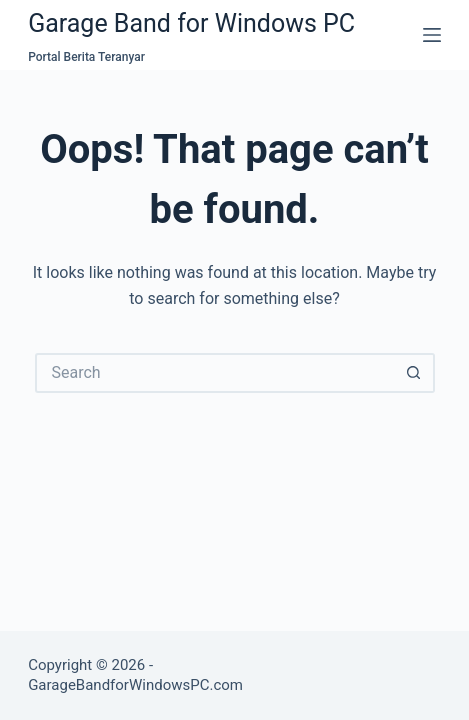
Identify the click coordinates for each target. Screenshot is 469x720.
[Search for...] (215, 373)
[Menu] (432, 35)
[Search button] (415, 373)
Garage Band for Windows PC (191, 23)
